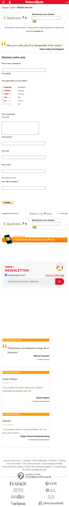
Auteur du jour (12, 372)
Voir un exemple (55, 275)
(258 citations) (8, 424)
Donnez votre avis (44, 359)
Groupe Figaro (59, 467)
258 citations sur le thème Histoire (39, 440)
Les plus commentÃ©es (46, 27)
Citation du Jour (13, 340)
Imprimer (49, 214)
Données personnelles (52, 464)
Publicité (52, 460)
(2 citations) (7, 383)
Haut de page (63, 213)
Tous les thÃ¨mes (10, 27)
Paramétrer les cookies (13, 467)
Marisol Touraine (41, 356)
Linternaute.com (15, 275)
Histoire (7, 421)
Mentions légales (43, 467)
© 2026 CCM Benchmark (34, 470)
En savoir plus (60, 244)
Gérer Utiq (30, 467)
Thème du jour (12, 414)
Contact (62, 460)
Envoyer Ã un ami (37, 214)
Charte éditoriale (39, 460)
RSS (24, 464)
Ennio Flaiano (10, 379)
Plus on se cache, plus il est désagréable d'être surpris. (34, 45)
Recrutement (34, 464)
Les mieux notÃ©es (32, 27)
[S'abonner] (34, 281)
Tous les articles (14, 464)
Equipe (27, 460)
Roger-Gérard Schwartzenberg (35, 436)
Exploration (57, 27)
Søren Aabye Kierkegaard (52, 49)
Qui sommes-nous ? (12, 460)
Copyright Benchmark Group (10, 213)
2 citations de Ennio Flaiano (41, 401)
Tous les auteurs (20, 27)
